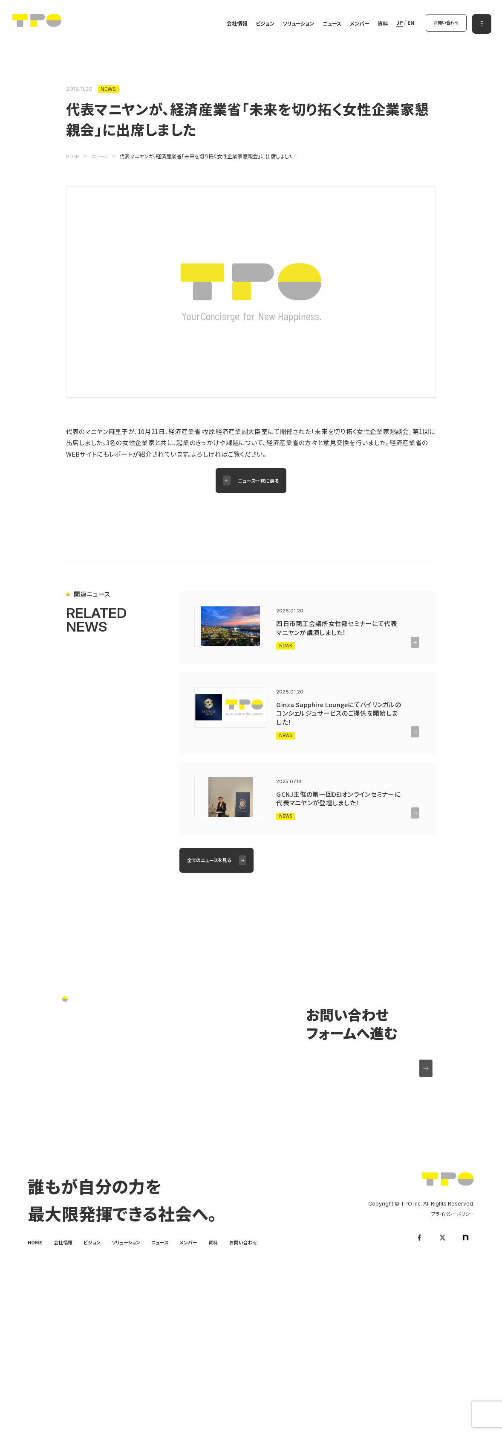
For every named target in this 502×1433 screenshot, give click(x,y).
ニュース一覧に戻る (259, 482)
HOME (35, 1263)
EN (406, 23)
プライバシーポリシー (450, 1235)
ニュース (327, 24)
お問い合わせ (444, 23)
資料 (378, 24)
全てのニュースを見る (212, 879)
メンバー (355, 24)
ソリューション (294, 24)
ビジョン (260, 24)
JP (395, 23)
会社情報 (232, 24)
